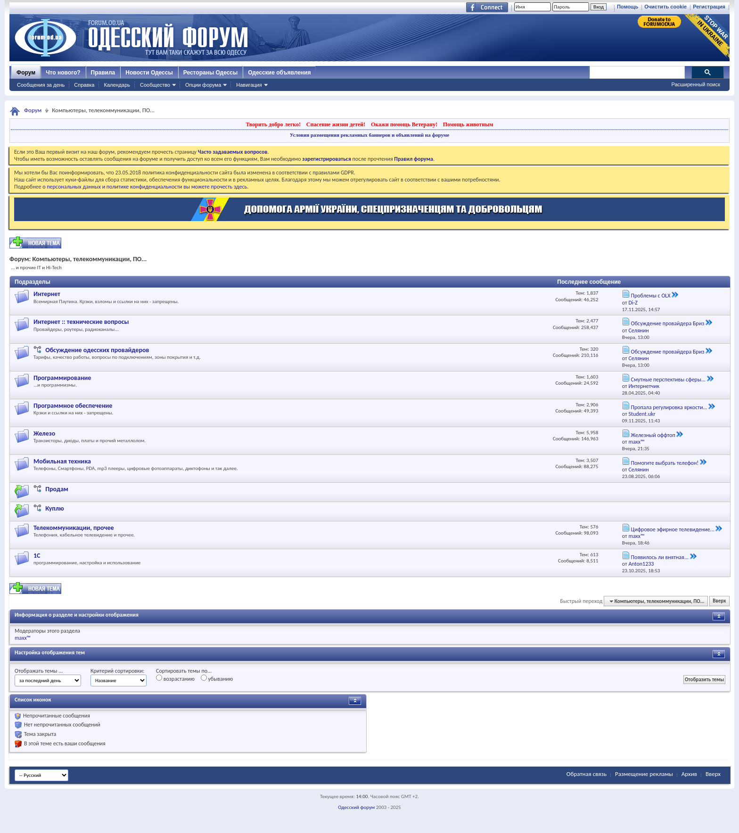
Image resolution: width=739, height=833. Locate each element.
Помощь (627, 6)
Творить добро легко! (273, 124)
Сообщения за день (41, 85)
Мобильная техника (62, 461)
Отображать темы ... (39, 671)
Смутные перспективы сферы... (668, 379)
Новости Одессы (148, 72)
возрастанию (175, 678)
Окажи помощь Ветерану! (404, 124)
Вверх (719, 601)
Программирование (62, 378)
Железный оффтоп (653, 435)
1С (37, 556)
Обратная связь (587, 773)
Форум (25, 72)
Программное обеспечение (72, 406)
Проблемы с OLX (650, 295)
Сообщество (155, 85)
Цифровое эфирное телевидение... (672, 529)
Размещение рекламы (644, 773)
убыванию (217, 678)
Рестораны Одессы (210, 72)
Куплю (54, 508)
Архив (689, 773)
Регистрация (709, 6)
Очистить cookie (665, 6)
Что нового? (63, 72)
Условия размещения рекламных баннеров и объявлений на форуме (369, 135)
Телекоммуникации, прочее (73, 528)
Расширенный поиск (695, 84)
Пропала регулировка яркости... (669, 407)
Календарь (117, 85)
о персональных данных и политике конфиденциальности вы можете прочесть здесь (144, 186)
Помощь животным (468, 124)
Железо (44, 433)
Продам (56, 489)
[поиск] (636, 72)
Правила (103, 72)
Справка (84, 85)
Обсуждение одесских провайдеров (97, 350)
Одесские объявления (279, 72)
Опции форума (203, 85)
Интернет (46, 294)
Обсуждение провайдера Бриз (667, 323)
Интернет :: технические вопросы (81, 322)
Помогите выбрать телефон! (664, 463)
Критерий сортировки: (117, 671)
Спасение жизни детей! (335, 124)
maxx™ (23, 638)
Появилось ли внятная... (659, 557)
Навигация (249, 85)
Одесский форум (356, 807)
